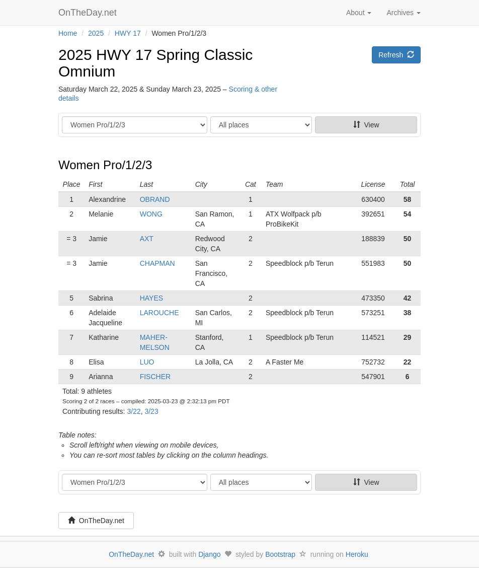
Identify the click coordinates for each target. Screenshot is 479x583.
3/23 (151, 411)
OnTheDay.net (88, 13)
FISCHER (155, 377)
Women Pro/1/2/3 (105, 165)
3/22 (133, 411)
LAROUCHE (159, 313)
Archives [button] (403, 13)
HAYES (151, 298)
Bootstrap (280, 554)
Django (209, 554)
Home (67, 33)
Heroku (357, 554)
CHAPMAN (157, 263)
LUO (147, 362)
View (366, 125)
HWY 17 (128, 33)
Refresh (396, 55)
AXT (146, 239)
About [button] (358, 13)
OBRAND (155, 199)
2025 (96, 33)
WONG (151, 214)
